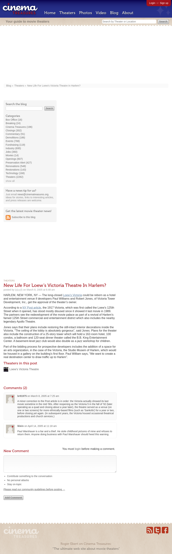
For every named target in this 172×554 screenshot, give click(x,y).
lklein (20, 426)
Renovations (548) (16, 166)
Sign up (164, 3)
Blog (114, 12)
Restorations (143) (16, 169)
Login (152, 3)
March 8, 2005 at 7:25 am (45, 396)
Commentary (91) (15, 134)
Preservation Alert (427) (19, 162)
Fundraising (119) (15, 144)
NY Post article (31, 307)
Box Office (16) (14, 119)
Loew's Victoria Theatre (24, 369)
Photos (85, 12)
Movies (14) (12, 155)
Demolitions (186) (15, 137)
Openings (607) (14, 158)
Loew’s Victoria (72, 295)
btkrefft (19, 289)
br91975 (22, 396)
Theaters (67, 12)
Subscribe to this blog (23, 217)
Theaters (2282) (14, 176)
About (127, 12)
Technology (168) (15, 173)
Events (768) (13, 141)
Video (101, 12)
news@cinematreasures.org (33, 194)
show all (10, 181)
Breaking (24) (13, 123)
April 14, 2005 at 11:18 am (42, 426)
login (78, 448)
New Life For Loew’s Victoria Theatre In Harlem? (54, 85)
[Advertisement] (86, 55)
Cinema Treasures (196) (19, 127)
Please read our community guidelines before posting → (34, 493)
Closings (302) (14, 130)
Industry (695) (13, 148)
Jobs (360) (11, 151)
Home (50, 12)
